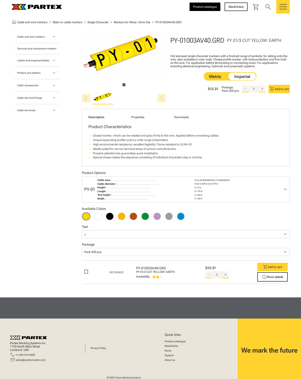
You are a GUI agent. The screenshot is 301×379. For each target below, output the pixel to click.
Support (169, 355)
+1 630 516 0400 (25, 354)
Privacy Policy (98, 348)
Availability (143, 276)
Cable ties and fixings (29, 97)
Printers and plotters (29, 72)
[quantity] (253, 89)
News (168, 350)
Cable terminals (26, 110)
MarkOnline (171, 346)
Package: (228, 87)
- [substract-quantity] (245, 88)
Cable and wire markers (31, 36)
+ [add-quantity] (262, 88)
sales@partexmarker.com (31, 359)
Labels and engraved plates (33, 60)
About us (170, 359)
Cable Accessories (27, 85)
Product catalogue (175, 341)
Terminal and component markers (36, 48)
